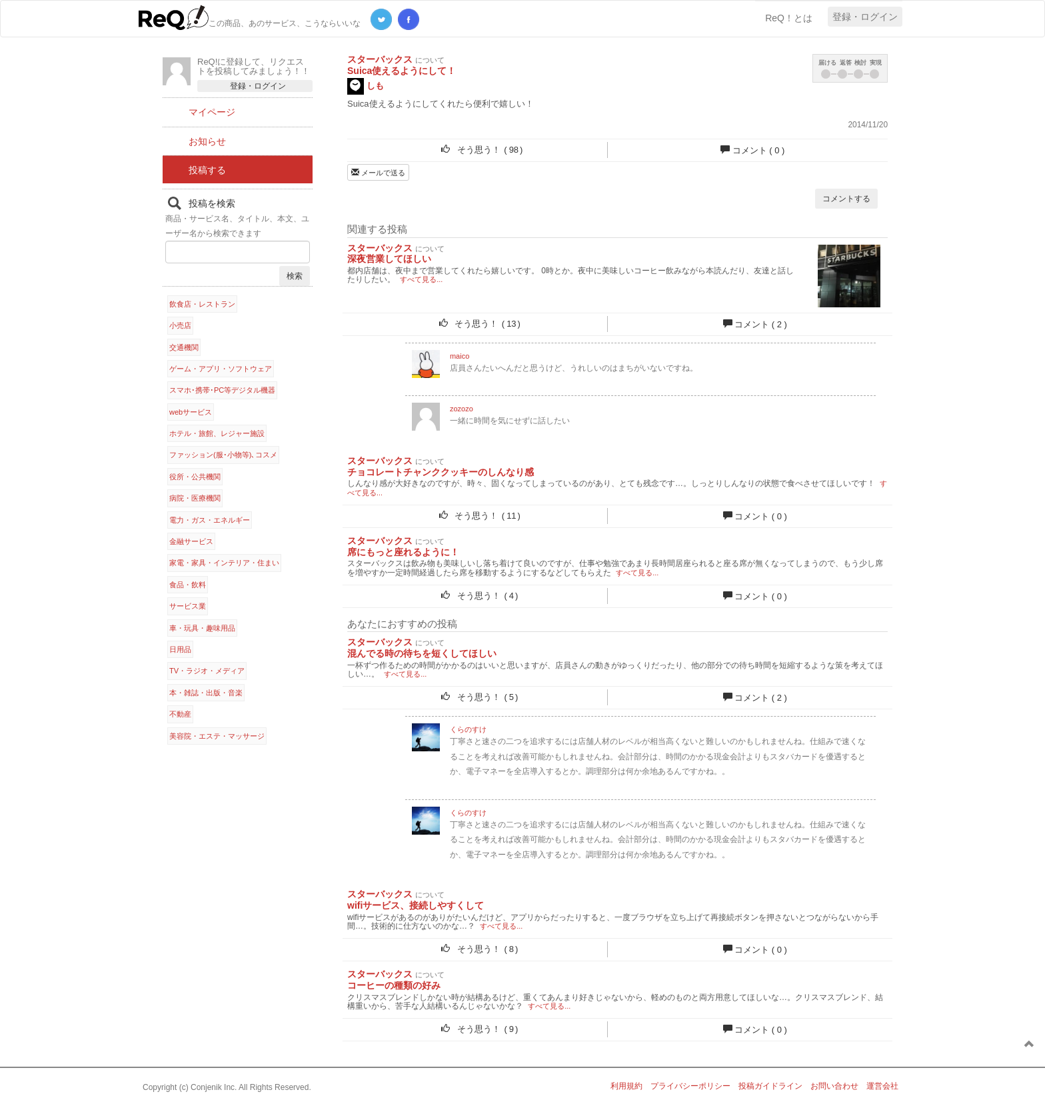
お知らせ (207, 141)
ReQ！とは (788, 18)
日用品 (180, 649)
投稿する (207, 170)
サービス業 (187, 606)
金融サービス (191, 541)
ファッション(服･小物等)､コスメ (223, 455)
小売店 (180, 325)
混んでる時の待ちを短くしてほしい (422, 653)
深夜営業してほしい (389, 258)
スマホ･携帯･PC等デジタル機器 (222, 390)
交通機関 (184, 347)
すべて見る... (421, 279)
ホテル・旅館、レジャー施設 (217, 433)
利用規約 (626, 1086)
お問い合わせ (834, 1086)
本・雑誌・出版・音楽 (206, 693)
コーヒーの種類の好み (394, 985)
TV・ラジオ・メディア (207, 671)
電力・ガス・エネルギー (209, 520)
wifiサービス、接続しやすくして (415, 905)
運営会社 (882, 1086)
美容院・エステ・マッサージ (217, 736)
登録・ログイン (865, 16)
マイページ (212, 112)
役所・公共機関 (195, 477)
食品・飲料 (187, 585)
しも (365, 86)
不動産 (180, 714)
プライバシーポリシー (690, 1086)
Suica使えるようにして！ (401, 70)
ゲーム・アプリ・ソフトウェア (220, 369)
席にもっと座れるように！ (403, 552)
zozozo (461, 409)
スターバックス (380, 59)
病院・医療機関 (195, 498)
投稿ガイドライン (770, 1086)
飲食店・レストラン (202, 304)
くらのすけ (468, 729)
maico (459, 356)
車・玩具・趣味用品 (202, 628)
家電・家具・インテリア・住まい (224, 563)
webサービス (190, 412)
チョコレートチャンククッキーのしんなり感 (440, 472)
